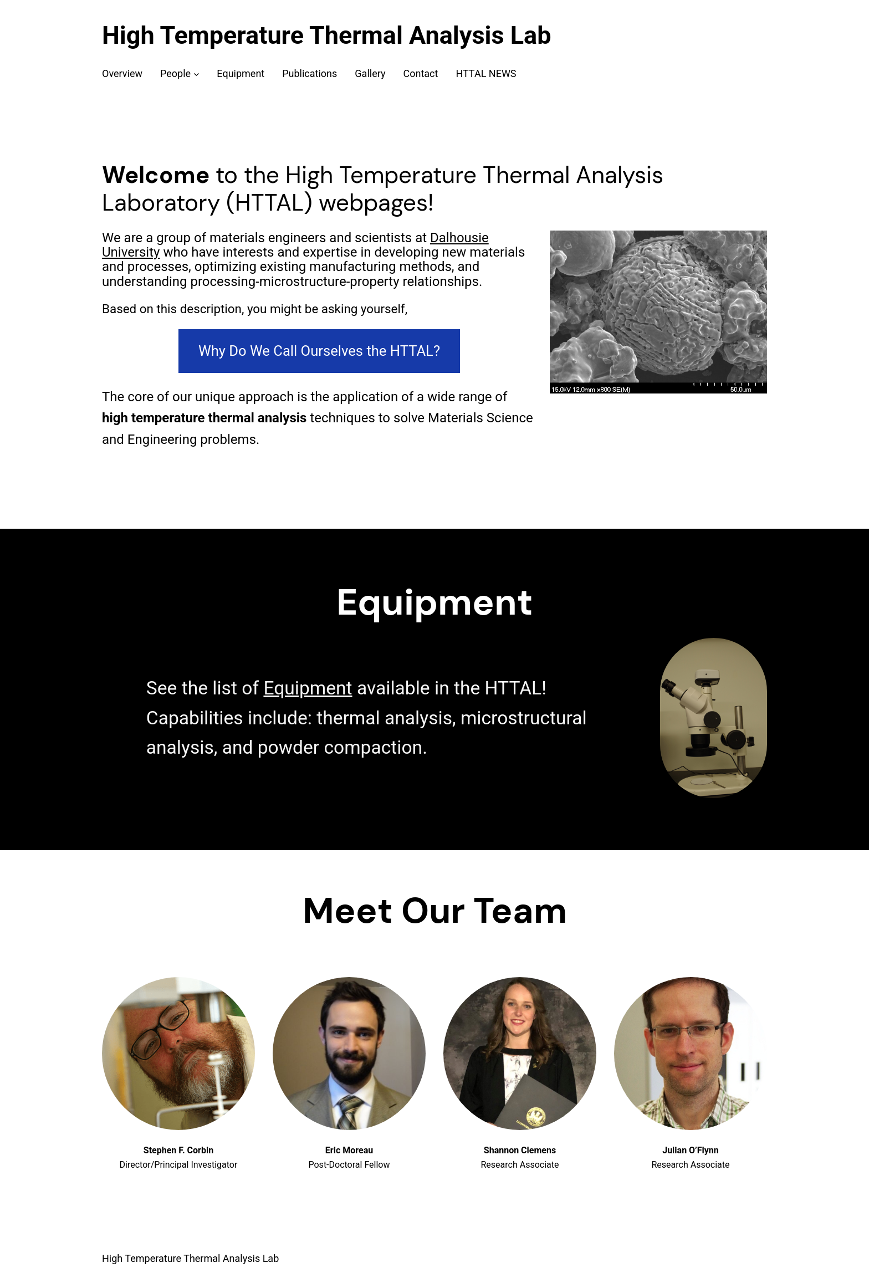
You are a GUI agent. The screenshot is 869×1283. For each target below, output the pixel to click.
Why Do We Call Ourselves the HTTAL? (319, 351)
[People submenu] (196, 74)
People (175, 73)
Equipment (307, 688)
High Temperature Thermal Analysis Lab (326, 35)
